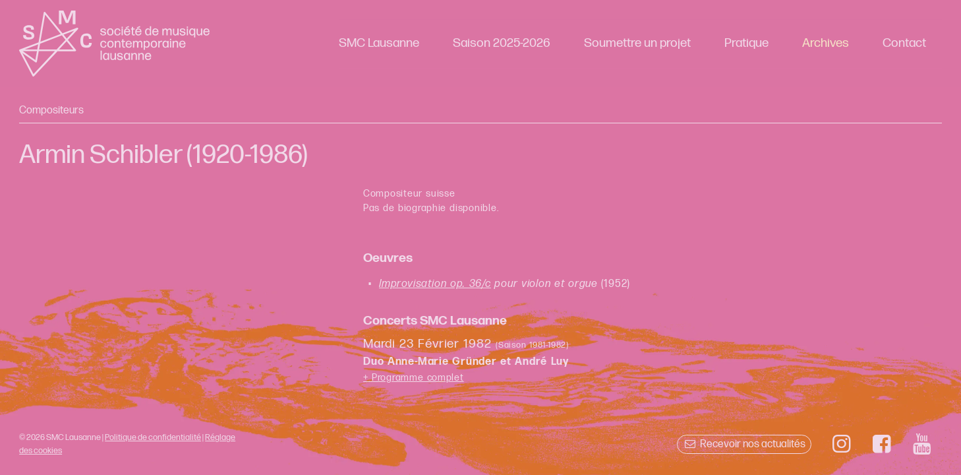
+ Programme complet (413, 377)
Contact (904, 43)
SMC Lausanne (379, 43)
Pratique (746, 43)
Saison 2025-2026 (501, 43)
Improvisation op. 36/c (435, 284)
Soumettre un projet (637, 43)
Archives (825, 43)
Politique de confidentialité (153, 437)
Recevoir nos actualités (744, 444)
